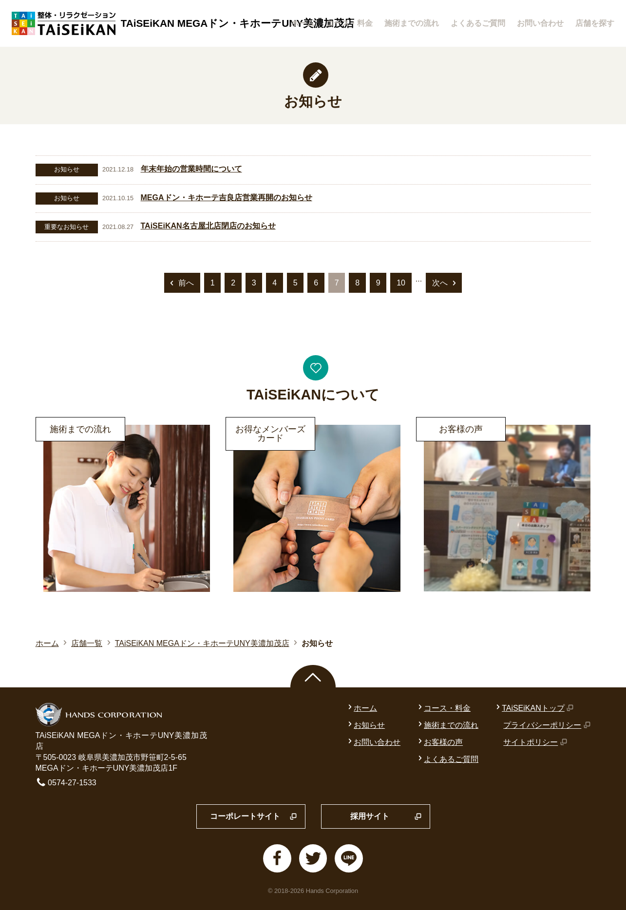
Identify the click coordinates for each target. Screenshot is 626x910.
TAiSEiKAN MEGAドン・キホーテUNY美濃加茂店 (202, 643)
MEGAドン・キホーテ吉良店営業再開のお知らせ (226, 197)
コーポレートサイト (253, 817)
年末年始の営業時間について (191, 169)
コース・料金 (349, 23)
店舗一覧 (86, 643)
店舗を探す (594, 23)
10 (401, 283)
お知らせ (365, 725)
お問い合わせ (540, 23)
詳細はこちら (59, 423)
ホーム (302, 23)
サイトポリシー (535, 742)
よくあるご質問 (478, 23)
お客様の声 (439, 742)
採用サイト (386, 817)
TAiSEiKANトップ (534, 708)
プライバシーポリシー (546, 725)
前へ (181, 283)
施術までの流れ (411, 23)
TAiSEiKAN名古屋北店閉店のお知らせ (208, 226)
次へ (445, 283)
